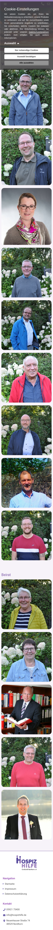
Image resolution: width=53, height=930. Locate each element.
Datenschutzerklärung (16, 893)
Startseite (10, 884)
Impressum (10, 889)
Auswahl (10, 43)
